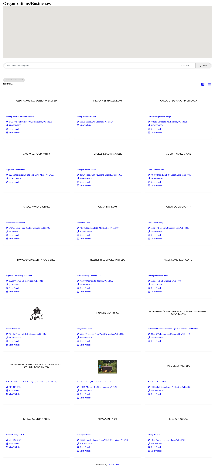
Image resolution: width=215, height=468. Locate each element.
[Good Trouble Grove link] (178, 154)
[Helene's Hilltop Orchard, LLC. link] (107, 260)
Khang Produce (154, 435)
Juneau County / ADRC (15, 435)
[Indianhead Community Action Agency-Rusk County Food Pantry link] (36, 366)
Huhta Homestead (13, 329)
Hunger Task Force (84, 329)
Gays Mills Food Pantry (15, 170)
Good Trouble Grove (156, 170)
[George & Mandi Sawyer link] (107, 154)
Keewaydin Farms (84, 435)
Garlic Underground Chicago (159, 116)
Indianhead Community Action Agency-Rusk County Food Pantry (31, 382)
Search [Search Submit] (203, 65)
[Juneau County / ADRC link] (36, 419)
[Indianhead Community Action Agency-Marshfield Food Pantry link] (178, 313)
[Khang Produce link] (178, 419)
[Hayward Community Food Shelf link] (36, 260)
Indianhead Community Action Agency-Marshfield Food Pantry (173, 329)
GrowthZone (113, 464)
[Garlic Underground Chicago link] (178, 100)
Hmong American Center (158, 276)
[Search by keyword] (91, 65)
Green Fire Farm (83, 223)
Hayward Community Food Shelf (19, 276)
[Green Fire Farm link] (107, 206)
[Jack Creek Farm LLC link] (178, 366)
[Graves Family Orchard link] (36, 206)
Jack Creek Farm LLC (157, 382)
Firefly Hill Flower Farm (86, 116)
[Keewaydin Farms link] (107, 419)
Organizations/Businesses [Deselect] (14, 80)
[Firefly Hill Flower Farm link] (107, 100)
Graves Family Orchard (15, 223)
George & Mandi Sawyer (86, 170)
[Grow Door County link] (178, 206)
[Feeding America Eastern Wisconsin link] (36, 100)
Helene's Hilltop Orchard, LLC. (89, 276)
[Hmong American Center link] (178, 260)
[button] (117, 44)
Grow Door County (155, 223)
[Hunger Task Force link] (107, 313)
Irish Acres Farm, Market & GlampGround (94, 382)
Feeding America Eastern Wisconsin (20, 116)
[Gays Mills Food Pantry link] (36, 154)
